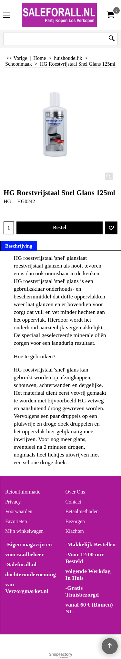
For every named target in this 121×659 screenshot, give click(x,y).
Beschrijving (18, 246)
